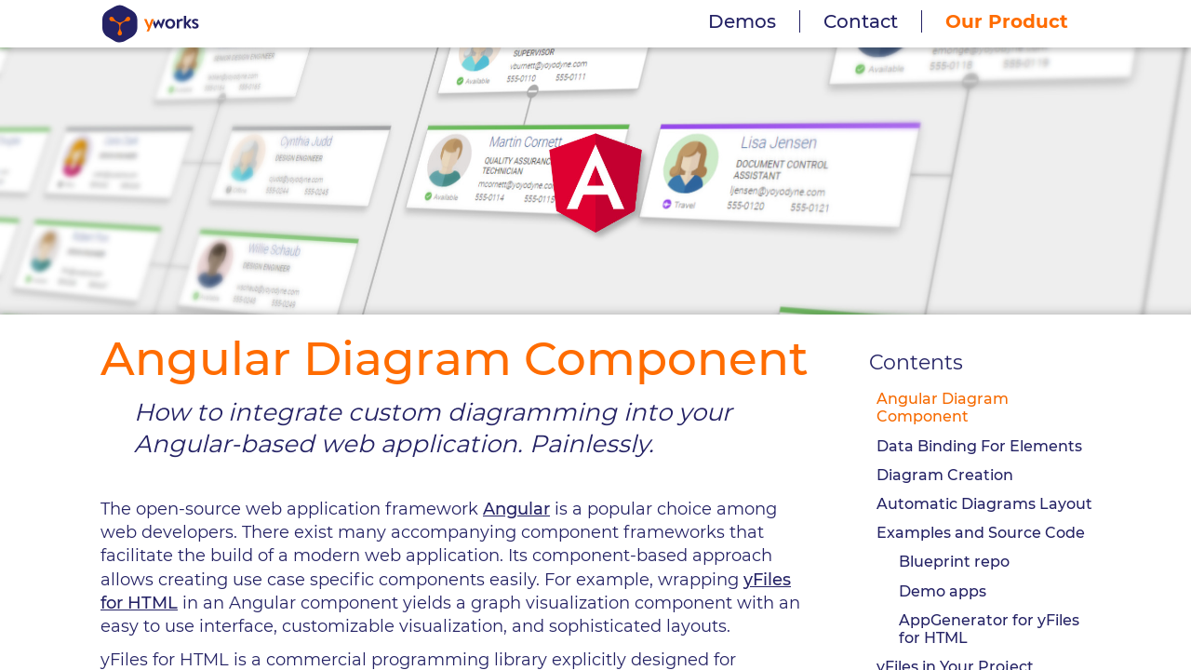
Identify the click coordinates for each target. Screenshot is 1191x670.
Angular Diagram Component (943, 407)
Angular (516, 509)
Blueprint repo (954, 561)
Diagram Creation (945, 475)
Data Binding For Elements (979, 446)
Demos (742, 21)
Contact (860, 21)
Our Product (1006, 21)
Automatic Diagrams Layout (984, 504)
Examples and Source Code (981, 533)
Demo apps (942, 591)
